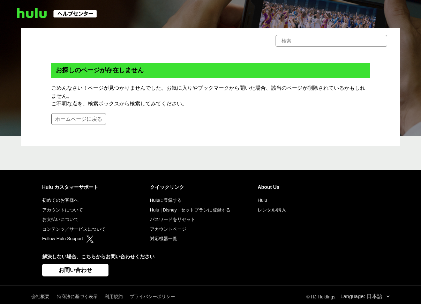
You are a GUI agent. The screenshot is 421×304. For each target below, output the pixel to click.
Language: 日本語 (362, 296)
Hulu (262, 200)
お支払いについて (60, 219)
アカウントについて (62, 210)
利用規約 (114, 296)
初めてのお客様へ (60, 200)
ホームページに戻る (78, 119)
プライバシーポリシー (152, 296)
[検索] (331, 41)
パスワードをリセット (172, 219)
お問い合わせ (75, 270)
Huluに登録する (166, 200)
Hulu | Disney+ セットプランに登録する (190, 210)
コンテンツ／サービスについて (74, 229)
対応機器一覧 (163, 238)
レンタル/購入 (272, 210)
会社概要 (40, 296)
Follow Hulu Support (67, 238)
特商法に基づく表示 (77, 296)
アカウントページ (168, 229)
